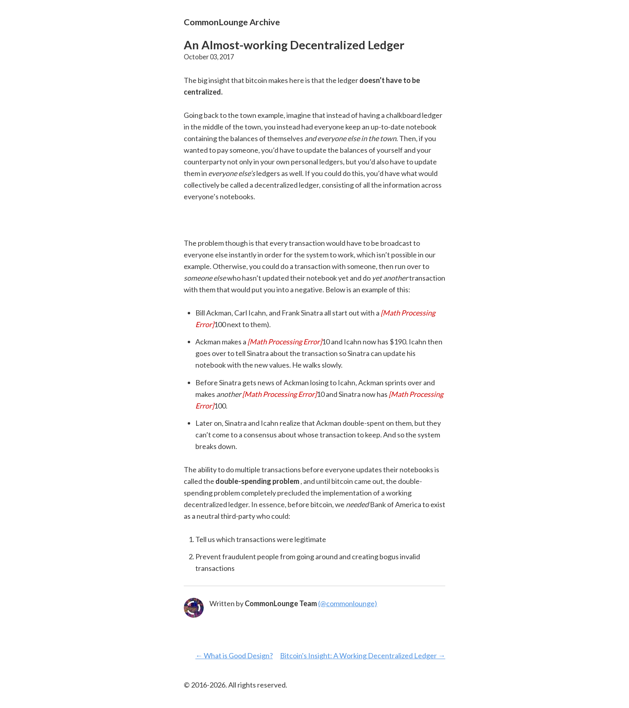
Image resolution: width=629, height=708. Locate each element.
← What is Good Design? (234, 655)
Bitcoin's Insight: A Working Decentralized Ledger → (362, 655)
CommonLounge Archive (232, 21)
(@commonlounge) (347, 603)
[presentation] (285, 341)
